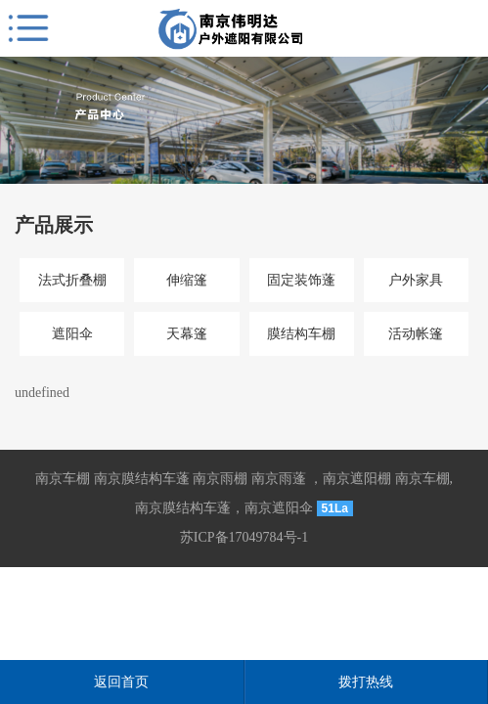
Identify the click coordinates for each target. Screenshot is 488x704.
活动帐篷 (415, 334)
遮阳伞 (72, 334)
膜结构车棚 (301, 334)
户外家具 (415, 280)
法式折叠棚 (72, 280)
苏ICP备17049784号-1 (244, 537)
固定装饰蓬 (301, 280)
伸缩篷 (186, 280)
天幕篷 (186, 334)
